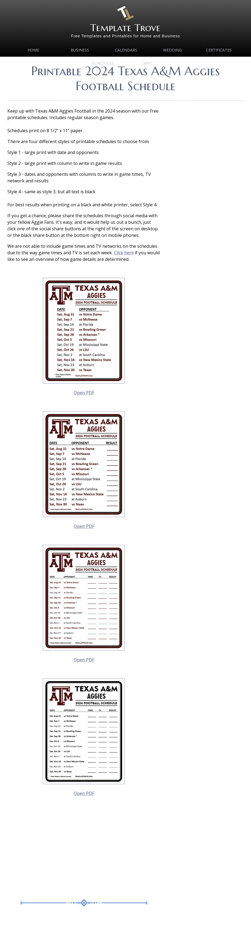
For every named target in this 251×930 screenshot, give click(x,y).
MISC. (148, 63)
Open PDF (84, 393)
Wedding (172, 50)
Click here (124, 253)
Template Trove (125, 28)
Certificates (219, 50)
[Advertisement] (83, 850)
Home (33, 50)
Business (80, 50)
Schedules (103, 63)
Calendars (126, 50)
